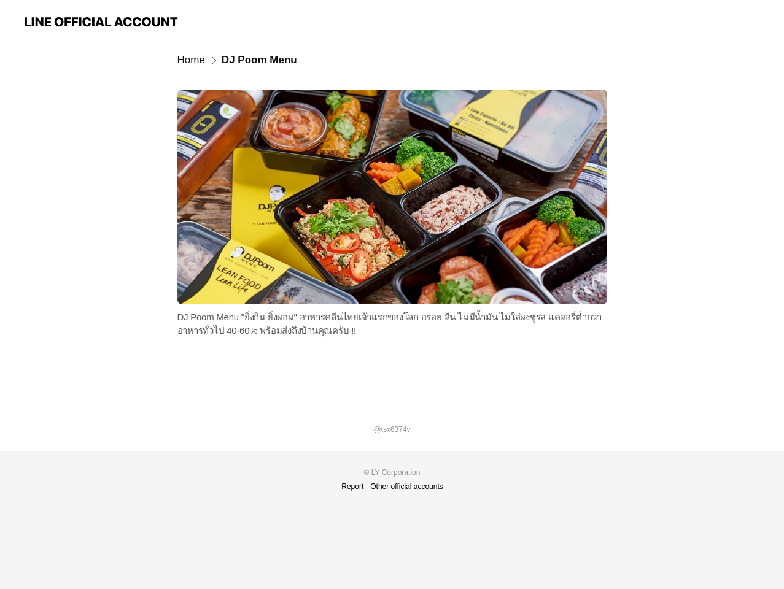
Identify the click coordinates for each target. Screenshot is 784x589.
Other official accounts (406, 486)
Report (352, 486)
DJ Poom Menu (259, 60)
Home (191, 60)
